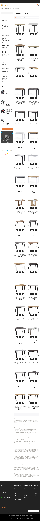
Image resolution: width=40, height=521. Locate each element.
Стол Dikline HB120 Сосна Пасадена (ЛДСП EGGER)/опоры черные (20, 341)
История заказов (35, 489)
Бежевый (5, 81)
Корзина (35, 498)
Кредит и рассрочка (17, 499)
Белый (4, 69)
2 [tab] (2, 95)
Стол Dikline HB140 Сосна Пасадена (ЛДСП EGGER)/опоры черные (33, 385)
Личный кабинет (35, 493)
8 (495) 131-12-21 (26, 1)
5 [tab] (4, 95)
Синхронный (6, 54)
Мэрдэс (25, 488)
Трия (25, 493)
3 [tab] (2, 95)
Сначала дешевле (30, 17)
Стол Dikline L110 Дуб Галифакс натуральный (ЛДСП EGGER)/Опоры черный (33, 146)
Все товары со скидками (7, 128)
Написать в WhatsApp (6, 497)
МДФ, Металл (6, 36)
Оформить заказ (36, 496)
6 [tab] (4, 95)
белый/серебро (6, 68)
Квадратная (5, 21)
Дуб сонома (5, 71)
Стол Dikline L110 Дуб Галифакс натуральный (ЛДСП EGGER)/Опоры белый (33, 190)
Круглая (5, 20)
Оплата (2, 1)
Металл (5, 47)
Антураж (25, 495)
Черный (5, 78)
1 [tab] (1, 95)
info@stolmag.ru (5, 494)
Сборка (10, 1)
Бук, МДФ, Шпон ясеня (6, 40)
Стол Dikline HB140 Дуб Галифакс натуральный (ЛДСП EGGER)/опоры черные (20, 407)
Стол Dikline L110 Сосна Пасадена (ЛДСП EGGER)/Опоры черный (33, 102)
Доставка (6, 1)
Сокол (25, 497)
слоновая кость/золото (6, 66)
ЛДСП (4, 28)
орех (4, 64)
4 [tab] (3, 95)
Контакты (15, 497)
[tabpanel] (3, 92)
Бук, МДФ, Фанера (7, 35)
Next (6, 92)
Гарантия (15, 495)
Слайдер (5, 55)
